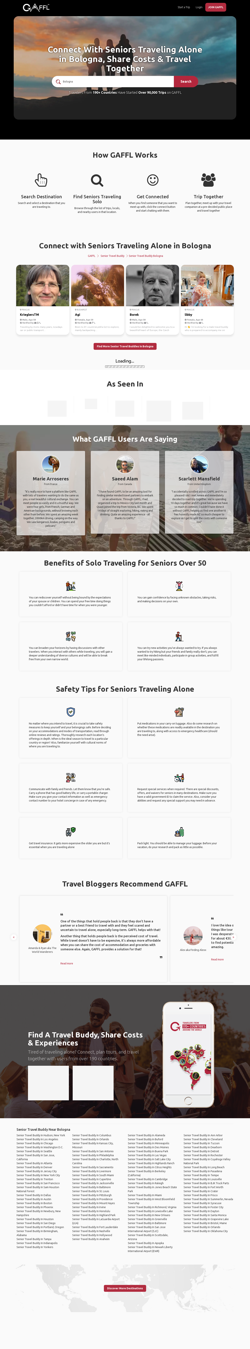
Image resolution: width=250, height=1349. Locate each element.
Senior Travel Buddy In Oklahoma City (206, 1231)
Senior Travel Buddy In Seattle (34, 1151)
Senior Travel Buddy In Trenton (35, 1179)
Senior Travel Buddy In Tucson (202, 1143)
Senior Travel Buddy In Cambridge (148, 1179)
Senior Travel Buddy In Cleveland (203, 1139)
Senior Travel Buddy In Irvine (89, 1207)
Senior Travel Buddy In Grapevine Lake (206, 1219)
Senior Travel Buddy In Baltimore (91, 1187)
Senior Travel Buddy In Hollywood (92, 1235)
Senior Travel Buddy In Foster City (203, 1207)
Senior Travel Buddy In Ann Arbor (203, 1135)
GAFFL (91, 255)
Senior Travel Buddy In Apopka (146, 1243)
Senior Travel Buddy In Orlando (90, 1139)
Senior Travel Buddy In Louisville (203, 1179)
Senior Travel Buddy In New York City (38, 1175)
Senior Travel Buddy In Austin (34, 1199)
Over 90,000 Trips (152, 92)
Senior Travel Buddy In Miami (145, 1195)
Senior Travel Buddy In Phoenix (35, 1207)
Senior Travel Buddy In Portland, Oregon (40, 1227)
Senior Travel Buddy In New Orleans (149, 1215)
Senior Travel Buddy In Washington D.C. (40, 1147)
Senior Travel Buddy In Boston (34, 1203)
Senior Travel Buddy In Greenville (147, 1219)
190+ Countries (105, 92)
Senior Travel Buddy (112, 255)
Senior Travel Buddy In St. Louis (90, 1191)
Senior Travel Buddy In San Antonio (93, 1151)
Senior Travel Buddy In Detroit (201, 1151)
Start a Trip (184, 7)
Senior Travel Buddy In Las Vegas (147, 1155)
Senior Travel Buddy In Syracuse (202, 1203)
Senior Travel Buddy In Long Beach (204, 1167)
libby (188, 314)
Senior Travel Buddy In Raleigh (146, 1183)
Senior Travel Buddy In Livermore (91, 1171)
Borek (134, 314)
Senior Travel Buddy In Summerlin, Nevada (208, 1199)
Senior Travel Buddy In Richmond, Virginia (152, 1207)
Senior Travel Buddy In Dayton (201, 1211)
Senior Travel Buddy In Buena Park (148, 1151)
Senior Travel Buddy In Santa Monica (205, 1215)
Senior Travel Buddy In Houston (35, 1219)
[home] (36, 7)
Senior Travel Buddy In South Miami (93, 1175)
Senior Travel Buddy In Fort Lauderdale (95, 1227)
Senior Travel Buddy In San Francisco (38, 1183)
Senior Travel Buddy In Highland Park (93, 1215)
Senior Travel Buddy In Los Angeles (37, 1139)
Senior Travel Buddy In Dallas (34, 1195)
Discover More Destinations (125, 1288)
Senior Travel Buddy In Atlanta (34, 1163)
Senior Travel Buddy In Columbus (91, 1135)
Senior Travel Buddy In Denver (34, 1167)
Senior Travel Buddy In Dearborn (203, 1147)
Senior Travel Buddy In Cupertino (91, 1179)
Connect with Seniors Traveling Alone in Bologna (125, 245)
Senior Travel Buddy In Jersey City (37, 1171)
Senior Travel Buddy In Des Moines (148, 1147)
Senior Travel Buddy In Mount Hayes (93, 1203)
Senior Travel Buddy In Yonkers (35, 1247)
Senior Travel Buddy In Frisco (201, 1195)
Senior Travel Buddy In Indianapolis (37, 1243)
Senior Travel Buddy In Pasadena (203, 1171)
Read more (67, 963)
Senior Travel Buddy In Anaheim (91, 1239)
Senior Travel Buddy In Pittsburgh (92, 1195)
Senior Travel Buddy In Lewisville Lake (150, 1211)
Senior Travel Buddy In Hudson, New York (41, 1135)
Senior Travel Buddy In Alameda (146, 1135)
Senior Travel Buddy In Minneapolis (148, 1143)
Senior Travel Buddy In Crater (201, 1191)
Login (199, 7)
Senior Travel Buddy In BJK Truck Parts (206, 1183)
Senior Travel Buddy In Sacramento (92, 1167)
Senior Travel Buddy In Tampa (34, 1239)
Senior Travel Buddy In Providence (92, 1199)
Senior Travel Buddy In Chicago (35, 1143)
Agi (77, 314)
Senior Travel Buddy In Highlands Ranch (151, 1163)
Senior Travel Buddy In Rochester (203, 1155)
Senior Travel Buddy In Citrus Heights (150, 1167)
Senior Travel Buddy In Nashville (91, 1231)
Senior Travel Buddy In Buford (145, 1139)
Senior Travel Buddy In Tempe (201, 1175)
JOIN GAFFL (215, 7)
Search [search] (186, 81)
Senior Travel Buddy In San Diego (36, 1223)
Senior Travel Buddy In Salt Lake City (149, 1159)
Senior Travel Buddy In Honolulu (91, 1211)
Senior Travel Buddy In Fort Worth (203, 1187)
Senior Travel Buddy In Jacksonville (93, 1183)
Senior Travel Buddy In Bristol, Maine (205, 1223)
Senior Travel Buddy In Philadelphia (93, 1155)
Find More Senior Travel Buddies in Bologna (125, 346)
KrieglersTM (29, 314)
